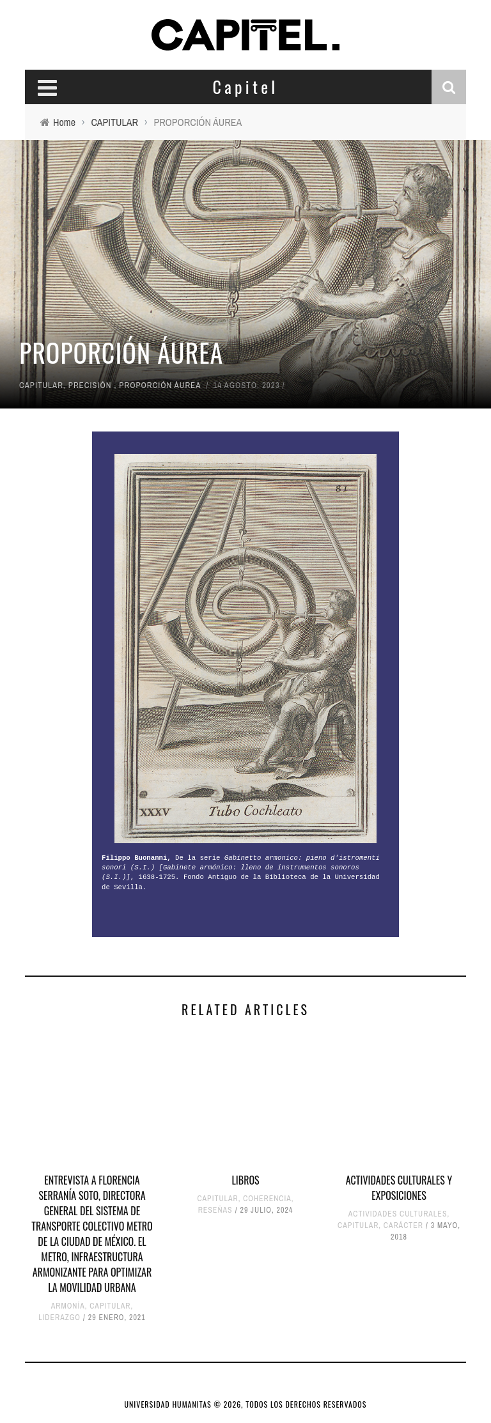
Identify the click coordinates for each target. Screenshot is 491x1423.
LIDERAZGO (59, 1317)
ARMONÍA (68, 1306)
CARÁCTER (403, 1225)
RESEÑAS (215, 1210)
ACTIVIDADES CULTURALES (398, 1214)
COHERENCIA (267, 1199)
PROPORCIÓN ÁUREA (160, 385)
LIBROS (245, 1180)
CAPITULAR (41, 385)
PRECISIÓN (90, 385)
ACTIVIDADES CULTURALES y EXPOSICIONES (399, 1187)
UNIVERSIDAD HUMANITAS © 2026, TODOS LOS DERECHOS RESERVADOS (246, 1404)
